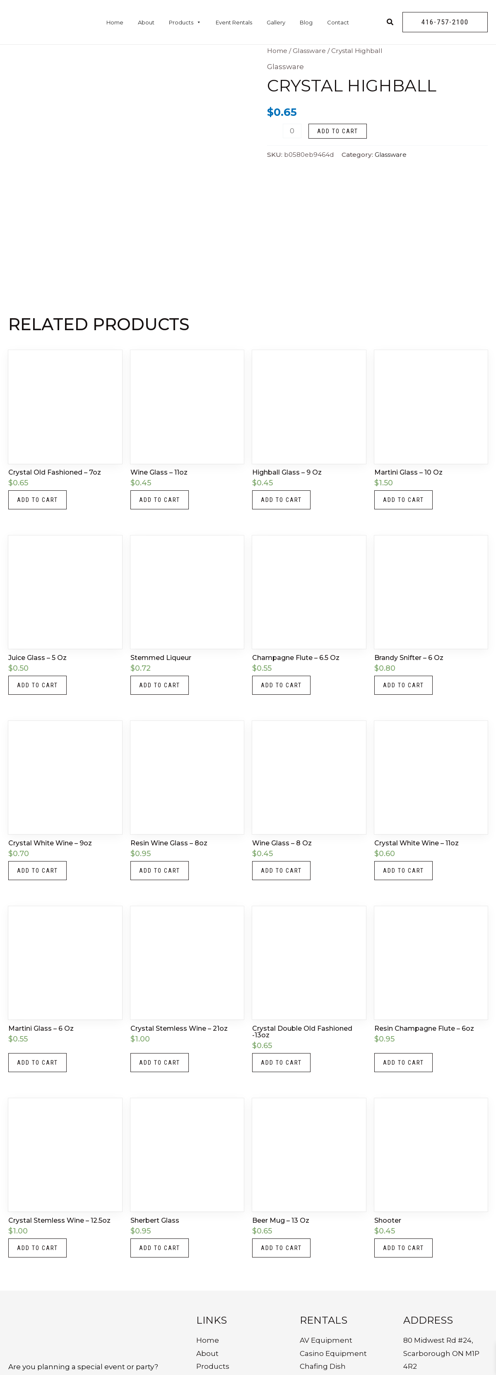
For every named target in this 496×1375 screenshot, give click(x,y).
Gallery (276, 22)
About (146, 22)
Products (185, 22)
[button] (445, 22)
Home (114, 22)
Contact (338, 22)
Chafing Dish (323, 1366)
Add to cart (337, 131)
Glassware (309, 51)
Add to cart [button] (37, 500)
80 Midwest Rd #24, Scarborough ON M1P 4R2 (441, 1353)
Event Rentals (234, 22)
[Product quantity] (292, 131)
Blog (306, 22)
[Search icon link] (390, 23)
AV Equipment (326, 1340)
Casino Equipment (333, 1353)
